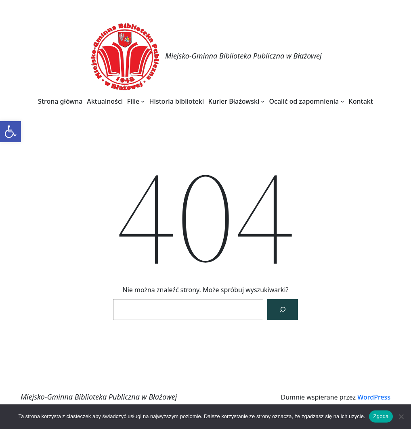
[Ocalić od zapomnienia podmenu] (342, 101)
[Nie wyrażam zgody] (401, 416)
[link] (10, 131)
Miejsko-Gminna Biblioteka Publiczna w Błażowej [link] (243, 56)
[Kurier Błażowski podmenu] (263, 101)
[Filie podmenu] (143, 101)
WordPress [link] (373, 397)
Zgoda (380, 416)
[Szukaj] (282, 309)
